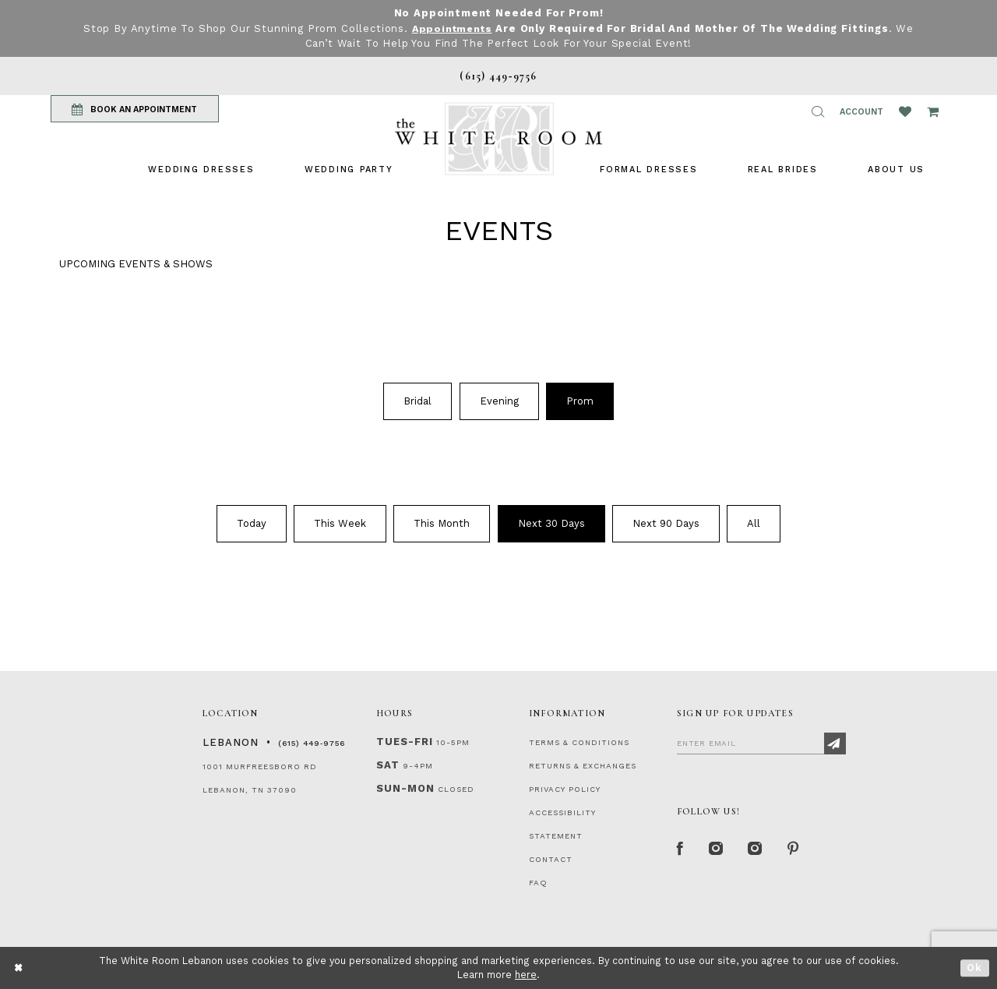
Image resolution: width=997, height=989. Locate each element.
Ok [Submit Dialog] (975, 967)
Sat (388, 764)
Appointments (452, 28)
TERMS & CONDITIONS (579, 741)
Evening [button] (499, 400)
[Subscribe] (835, 743)
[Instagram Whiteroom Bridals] (759, 849)
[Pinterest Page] (798, 849)
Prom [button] (580, 400)
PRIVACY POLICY (565, 788)
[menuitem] (201, 168)
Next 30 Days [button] (551, 523)
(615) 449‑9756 (311, 742)
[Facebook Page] (680, 849)
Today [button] (251, 523)
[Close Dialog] (19, 967)
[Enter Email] (761, 742)
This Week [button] (340, 523)
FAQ (538, 882)
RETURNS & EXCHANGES (582, 765)
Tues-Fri (404, 741)
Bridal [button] (417, 400)
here (526, 974)
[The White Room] (498, 138)
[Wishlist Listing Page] (905, 111)
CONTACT (550, 858)
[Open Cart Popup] (932, 111)
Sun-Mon (405, 787)
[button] (818, 111)
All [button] (753, 523)
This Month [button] (442, 523)
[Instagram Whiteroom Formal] (718, 849)
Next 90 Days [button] (665, 523)
